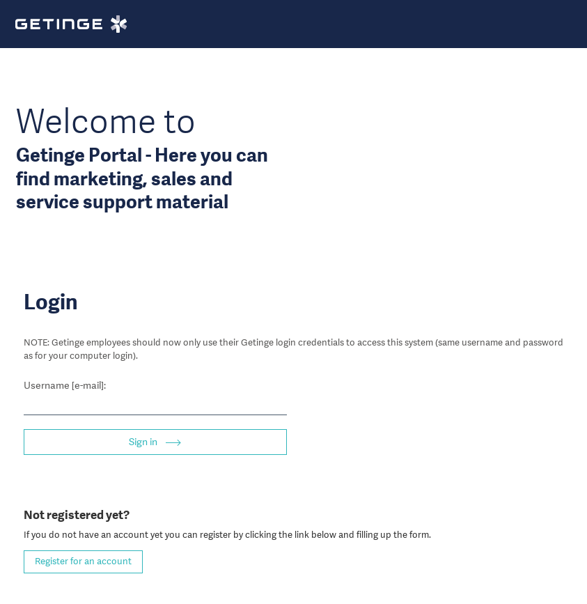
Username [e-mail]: (65, 385)
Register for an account (83, 561)
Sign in (144, 441)
